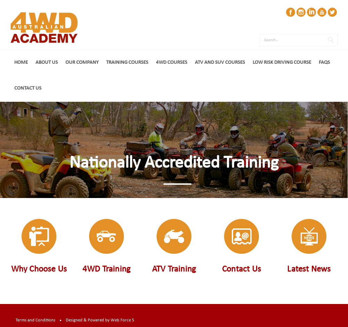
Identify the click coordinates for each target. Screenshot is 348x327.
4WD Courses (171, 62)
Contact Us (27, 88)
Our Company (81, 62)
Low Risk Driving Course (282, 62)
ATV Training (174, 269)
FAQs (324, 62)
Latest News (309, 269)
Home (21, 62)
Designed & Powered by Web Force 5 (100, 320)
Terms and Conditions (35, 320)
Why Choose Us (39, 269)
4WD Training (106, 269)
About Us (46, 62)
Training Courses (127, 62)
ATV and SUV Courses (220, 62)
